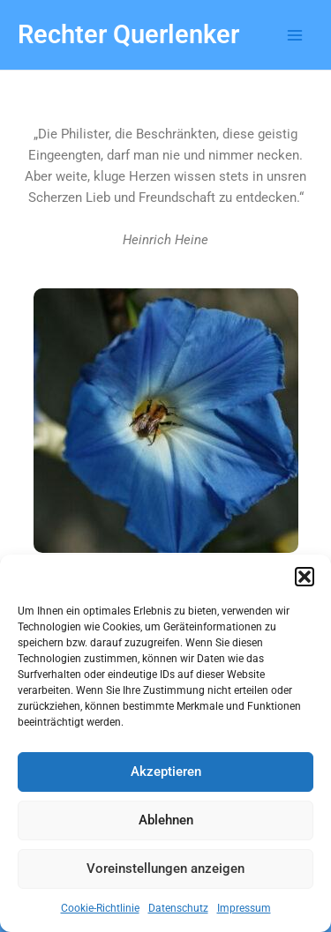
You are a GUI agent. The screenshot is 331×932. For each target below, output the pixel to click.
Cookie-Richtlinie (100, 908)
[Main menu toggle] (294, 35)
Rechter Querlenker (128, 34)
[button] (304, 576)
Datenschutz (178, 908)
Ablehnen (166, 820)
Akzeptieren (166, 771)
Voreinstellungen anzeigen (165, 868)
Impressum (244, 908)
